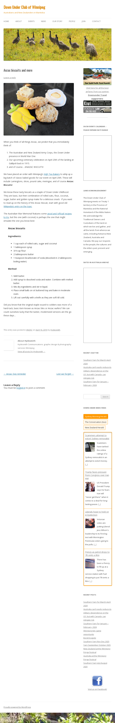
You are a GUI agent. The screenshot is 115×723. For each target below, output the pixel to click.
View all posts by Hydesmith (31, 351)
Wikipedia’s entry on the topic (18, 206)
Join (84, 21)
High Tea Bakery (52, 174)
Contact (96, 21)
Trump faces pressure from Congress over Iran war (97, 475)
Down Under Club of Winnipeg (24, 7)
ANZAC (29, 330)
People (72, 21)
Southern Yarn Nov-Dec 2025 (96, 646)
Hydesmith (55, 330)
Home (6, 21)
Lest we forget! (65, 373)
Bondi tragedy (89, 642)
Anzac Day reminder (15, 373)
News (43, 21)
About (18, 21)
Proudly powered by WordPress (17, 712)
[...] (86, 464)
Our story (57, 21)
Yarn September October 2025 (97, 650)
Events (31, 21)
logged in (20, 387)
